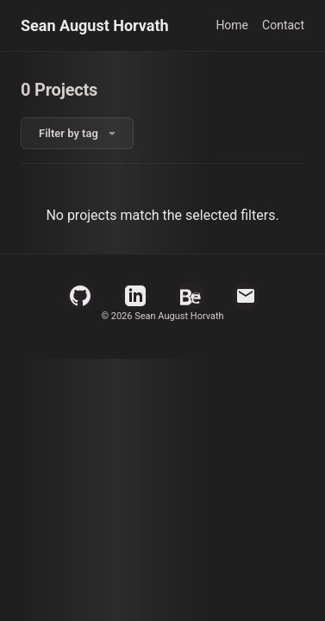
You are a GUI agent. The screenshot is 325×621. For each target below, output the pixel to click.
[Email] (245, 296)
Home (232, 25)
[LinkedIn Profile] (135, 296)
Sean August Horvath (95, 25)
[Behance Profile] (190, 296)
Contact (283, 25)
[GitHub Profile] (80, 296)
